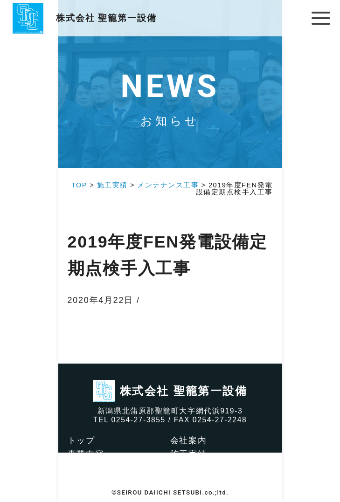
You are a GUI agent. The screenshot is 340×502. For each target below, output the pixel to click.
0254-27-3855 (138, 420)
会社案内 (188, 440)
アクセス (86, 480)
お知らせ (188, 480)
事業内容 (86, 454)
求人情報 (188, 467)
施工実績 (188, 454)
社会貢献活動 (95, 467)
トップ (81, 440)
